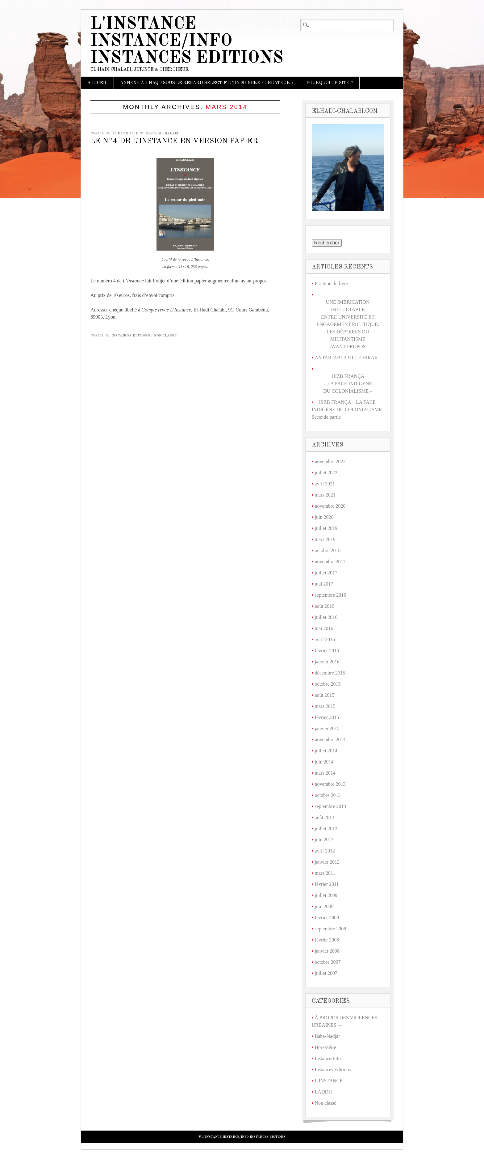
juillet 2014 (326, 750)
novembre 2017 (330, 561)
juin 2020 (324, 517)
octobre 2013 (328, 795)
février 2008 (327, 939)
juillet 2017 (326, 572)
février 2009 (327, 917)
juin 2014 (324, 761)
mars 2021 (325, 494)
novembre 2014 (330, 739)
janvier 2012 (327, 862)
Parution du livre (331, 283)
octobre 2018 (328, 550)
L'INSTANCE (329, 1080)
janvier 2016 (327, 661)
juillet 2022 (326, 472)
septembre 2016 (330, 595)
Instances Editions (130, 335)
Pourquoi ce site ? (330, 83)
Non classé (165, 335)
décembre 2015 (330, 672)
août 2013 (325, 817)
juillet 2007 (326, 973)
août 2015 (325, 695)
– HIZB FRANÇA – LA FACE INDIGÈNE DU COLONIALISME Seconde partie (347, 410)
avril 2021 (325, 483)
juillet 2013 (326, 828)
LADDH (323, 1091)
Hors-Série (325, 1047)
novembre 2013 (330, 784)
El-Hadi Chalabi (162, 133)
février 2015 (327, 717)
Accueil (97, 83)
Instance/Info (328, 1058)
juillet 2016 (326, 617)
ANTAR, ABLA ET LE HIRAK (346, 357)
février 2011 (327, 884)
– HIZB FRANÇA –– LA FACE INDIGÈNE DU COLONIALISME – (347, 384)
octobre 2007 (328, 962)
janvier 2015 (327, 728)
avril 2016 (325, 639)
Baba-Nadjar (327, 1036)
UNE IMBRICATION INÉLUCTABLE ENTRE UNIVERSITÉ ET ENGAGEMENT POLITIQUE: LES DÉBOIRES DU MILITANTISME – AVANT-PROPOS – (347, 324)
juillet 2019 (326, 528)
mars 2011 (325, 873)
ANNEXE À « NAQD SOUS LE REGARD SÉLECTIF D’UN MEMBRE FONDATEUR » (207, 83)
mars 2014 (325, 773)
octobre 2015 (328, 684)
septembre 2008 (330, 928)
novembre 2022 (330, 461)
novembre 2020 (330, 506)
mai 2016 (324, 628)
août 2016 (325, 606)
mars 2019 (325, 539)
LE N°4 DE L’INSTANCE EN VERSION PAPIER (174, 141)
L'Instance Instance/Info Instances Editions (186, 41)
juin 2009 (324, 906)
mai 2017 (324, 583)
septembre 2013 (330, 806)
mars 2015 (325, 706)
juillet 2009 (326, 895)
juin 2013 (324, 839)
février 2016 (327, 650)
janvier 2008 (327, 951)
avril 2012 (325, 850)
